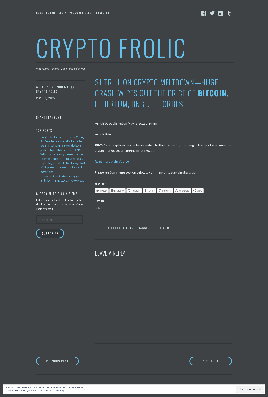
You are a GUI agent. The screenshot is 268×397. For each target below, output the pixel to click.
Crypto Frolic (111, 47)
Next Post (217, 361)
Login (62, 13)
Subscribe (49, 233)
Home (39, 13)
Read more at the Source (112, 161)
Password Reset (81, 13)
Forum (50, 13)
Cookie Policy (59, 391)
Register (102, 13)
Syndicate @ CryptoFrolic (55, 89)
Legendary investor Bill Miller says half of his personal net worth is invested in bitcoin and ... (62, 167)
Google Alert (161, 228)
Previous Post (62, 361)
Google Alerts (122, 228)
